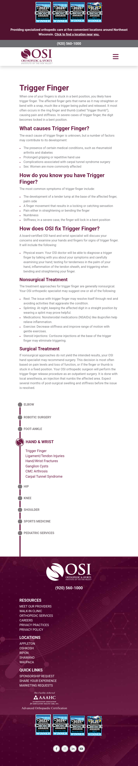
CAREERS (26, 620)
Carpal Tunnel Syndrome (44, 476)
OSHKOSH (26, 648)
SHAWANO (27, 657)
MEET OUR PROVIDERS (35, 606)
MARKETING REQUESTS (36, 685)
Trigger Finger (44, 87)
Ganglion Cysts (36, 466)
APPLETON (27, 643)
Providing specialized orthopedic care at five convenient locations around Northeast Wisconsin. (69, 32)
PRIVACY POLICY (31, 630)
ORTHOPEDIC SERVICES (36, 616)
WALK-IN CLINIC (30, 611)
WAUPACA (26, 662)
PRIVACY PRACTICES (34, 625)
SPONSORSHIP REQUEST (36, 676)
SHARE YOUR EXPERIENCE (38, 681)
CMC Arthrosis (36, 471)
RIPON (24, 653)
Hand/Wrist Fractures (41, 461)
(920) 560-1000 (69, 44)
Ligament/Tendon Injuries (44, 456)
